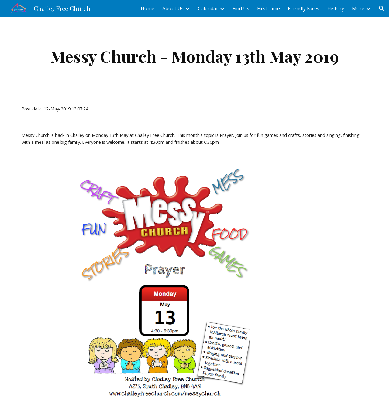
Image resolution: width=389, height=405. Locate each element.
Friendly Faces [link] (303, 8)
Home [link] (147, 8)
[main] (194, 56)
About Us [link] (173, 8)
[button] (381, 8)
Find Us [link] (240, 8)
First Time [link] (268, 8)
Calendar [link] (208, 8)
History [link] (335, 8)
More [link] (358, 8)
